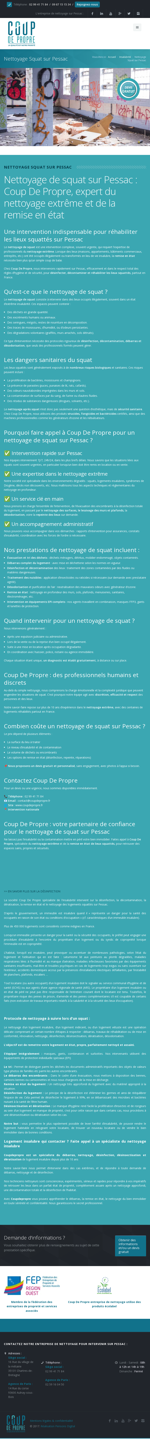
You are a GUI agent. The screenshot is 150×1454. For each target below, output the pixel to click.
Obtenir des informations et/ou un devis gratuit (129, 1246)
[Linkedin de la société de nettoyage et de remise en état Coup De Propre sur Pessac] (101, 13)
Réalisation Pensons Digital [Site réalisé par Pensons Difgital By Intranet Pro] (58, 1426)
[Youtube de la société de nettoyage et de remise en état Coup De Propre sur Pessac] (123, 1420)
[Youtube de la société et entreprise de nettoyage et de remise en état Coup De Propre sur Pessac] (110, 13)
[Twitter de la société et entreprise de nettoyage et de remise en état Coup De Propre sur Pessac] (129, 13)
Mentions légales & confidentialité (51, 1421)
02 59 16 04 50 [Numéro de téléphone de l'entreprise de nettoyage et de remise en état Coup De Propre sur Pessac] (54, 1384)
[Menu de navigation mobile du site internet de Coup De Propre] (137, 27)
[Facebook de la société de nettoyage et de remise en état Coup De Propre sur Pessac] (109, 1420)
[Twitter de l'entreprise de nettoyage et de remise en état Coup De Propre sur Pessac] (136, 1420)
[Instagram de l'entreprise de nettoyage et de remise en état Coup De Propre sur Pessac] (138, 13)
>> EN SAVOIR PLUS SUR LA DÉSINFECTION (32, 891)
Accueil (112, 57)
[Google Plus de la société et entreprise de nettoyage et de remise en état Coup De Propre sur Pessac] (119, 13)
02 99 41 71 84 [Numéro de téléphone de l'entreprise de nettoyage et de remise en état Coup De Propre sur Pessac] (54, 1371)
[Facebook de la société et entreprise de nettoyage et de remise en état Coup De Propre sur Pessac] (92, 13)
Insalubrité (125, 57)
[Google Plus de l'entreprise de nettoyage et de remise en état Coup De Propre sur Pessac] (129, 1420)
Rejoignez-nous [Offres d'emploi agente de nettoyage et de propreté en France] (87, 4)
